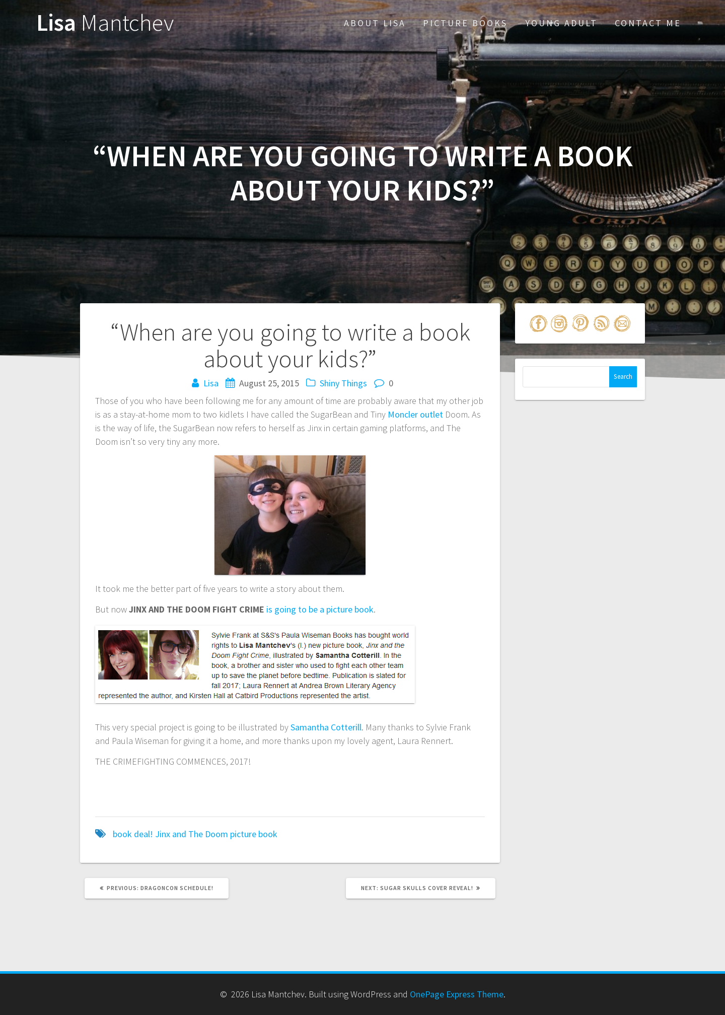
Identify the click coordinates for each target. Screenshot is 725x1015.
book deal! (133, 834)
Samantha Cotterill (326, 727)
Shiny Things (343, 383)
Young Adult (561, 23)
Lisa (105, 23)
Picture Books (465, 23)
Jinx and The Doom (191, 834)
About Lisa (375, 23)
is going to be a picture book (320, 609)
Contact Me (648, 23)
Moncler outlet (415, 414)
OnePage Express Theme (456, 994)
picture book (253, 834)
